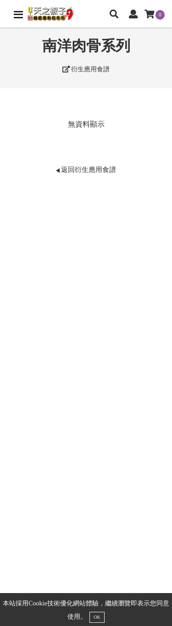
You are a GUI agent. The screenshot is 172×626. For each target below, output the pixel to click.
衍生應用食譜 (86, 69)
